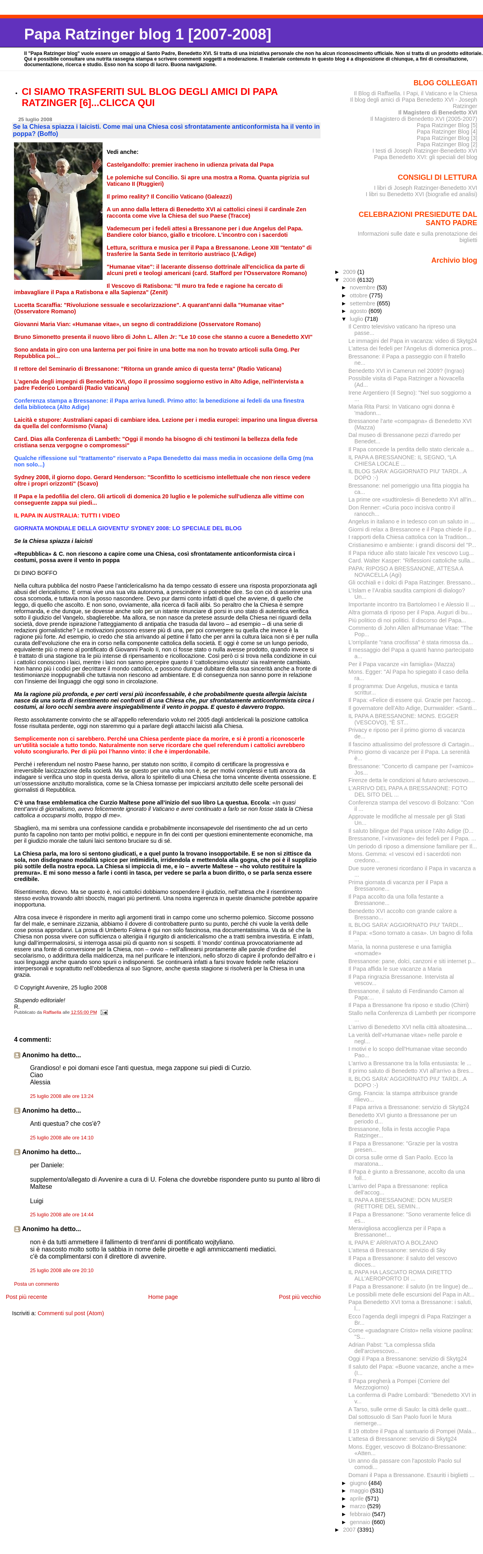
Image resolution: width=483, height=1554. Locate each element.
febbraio (361, 1514)
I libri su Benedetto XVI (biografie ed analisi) (421, 194)
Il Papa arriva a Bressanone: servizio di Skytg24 (408, 1107)
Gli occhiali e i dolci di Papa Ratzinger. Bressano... (411, 582)
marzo (358, 1506)
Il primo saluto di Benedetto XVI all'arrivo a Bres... (411, 1071)
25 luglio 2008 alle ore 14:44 (61, 1215)
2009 (350, 272)
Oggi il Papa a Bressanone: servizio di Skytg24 (407, 1358)
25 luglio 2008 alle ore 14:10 (61, 1138)
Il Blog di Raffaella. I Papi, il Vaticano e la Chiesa (415, 93)
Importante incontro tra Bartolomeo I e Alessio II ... (411, 604)
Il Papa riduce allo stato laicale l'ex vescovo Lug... (411, 553)
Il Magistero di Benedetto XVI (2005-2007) (423, 119)
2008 (350, 280)
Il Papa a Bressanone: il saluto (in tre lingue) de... (410, 1286)
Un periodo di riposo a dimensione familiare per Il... (412, 846)
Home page (163, 1297)
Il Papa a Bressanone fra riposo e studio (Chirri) (408, 1005)
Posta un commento (36, 1284)
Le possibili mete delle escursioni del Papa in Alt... (411, 1294)
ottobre (359, 295)
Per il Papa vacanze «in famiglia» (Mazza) (401, 664)
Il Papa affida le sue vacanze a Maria (395, 969)
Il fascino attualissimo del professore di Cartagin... (411, 744)
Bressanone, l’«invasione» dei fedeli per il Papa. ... (412, 838)
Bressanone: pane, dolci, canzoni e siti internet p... (412, 961)
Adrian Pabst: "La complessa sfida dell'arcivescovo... (391, 1348)
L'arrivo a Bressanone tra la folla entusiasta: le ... (409, 1063)
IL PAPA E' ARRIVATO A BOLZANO (393, 1242)
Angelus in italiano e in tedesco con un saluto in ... (411, 521)
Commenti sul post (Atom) (71, 1313)
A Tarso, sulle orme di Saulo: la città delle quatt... (409, 1409)
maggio (360, 1490)
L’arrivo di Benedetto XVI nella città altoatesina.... (410, 1027)
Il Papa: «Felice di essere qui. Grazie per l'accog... (411, 700)
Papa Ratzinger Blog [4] (447, 131)
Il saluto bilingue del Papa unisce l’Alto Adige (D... (411, 831)
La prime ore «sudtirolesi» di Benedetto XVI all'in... (412, 499)
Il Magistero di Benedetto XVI (437, 112)
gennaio (361, 1522)
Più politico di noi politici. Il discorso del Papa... (407, 620)
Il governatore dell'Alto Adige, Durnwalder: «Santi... (412, 708)
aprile (357, 1498)
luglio (357, 319)
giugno (359, 1483)
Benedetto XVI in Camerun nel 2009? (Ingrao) (406, 371)
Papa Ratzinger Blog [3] (447, 138)
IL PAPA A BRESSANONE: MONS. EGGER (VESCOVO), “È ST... (403, 719)
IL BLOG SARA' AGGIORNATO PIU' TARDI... (405, 925)
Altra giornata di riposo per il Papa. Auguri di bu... (410, 612)
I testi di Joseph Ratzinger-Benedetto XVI (424, 151)
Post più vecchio (300, 1297)
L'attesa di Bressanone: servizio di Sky (397, 1250)
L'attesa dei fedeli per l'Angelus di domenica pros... (412, 348)
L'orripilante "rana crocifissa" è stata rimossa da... (410, 642)
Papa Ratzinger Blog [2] (447, 144)
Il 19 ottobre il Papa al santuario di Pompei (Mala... (412, 1431)
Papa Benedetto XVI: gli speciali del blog (425, 157)
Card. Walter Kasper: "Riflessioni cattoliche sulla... (411, 560)
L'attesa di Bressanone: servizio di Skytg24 (402, 1439)
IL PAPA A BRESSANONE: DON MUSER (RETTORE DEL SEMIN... (400, 1203)
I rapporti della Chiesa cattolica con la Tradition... (409, 537)
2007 (350, 1529)
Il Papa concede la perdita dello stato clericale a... (411, 449)
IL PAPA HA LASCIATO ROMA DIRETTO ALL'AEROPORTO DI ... (400, 1275)
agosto (359, 311)
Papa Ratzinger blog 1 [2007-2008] (147, 34)
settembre (363, 303)
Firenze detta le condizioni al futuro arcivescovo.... (411, 780)
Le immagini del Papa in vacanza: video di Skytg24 (412, 341)
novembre (363, 287)
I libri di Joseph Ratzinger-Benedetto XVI (425, 188)
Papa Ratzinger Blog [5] (447, 125)
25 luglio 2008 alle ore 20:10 (61, 1270)
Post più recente (26, 1297)
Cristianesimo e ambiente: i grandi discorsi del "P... (412, 545)
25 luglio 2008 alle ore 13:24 (61, 1096)
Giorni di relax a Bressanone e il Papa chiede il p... (412, 529)
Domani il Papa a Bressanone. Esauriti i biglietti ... (411, 1475)
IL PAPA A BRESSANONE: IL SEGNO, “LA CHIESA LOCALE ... (402, 460)
